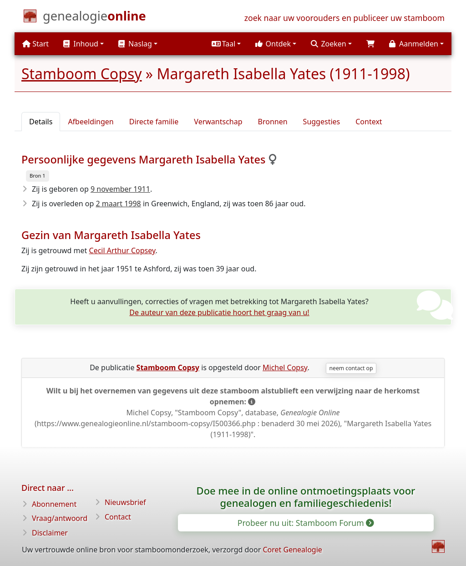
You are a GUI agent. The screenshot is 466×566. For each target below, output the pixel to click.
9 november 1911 (120, 189)
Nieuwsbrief (125, 502)
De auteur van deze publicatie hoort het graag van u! (219, 312)
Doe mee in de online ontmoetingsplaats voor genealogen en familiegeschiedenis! (306, 497)
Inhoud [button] (80, 44)
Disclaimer (50, 533)
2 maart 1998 (118, 204)
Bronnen (273, 122)
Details (40, 122)
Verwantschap (218, 122)
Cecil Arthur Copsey (122, 250)
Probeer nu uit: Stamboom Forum (305, 522)
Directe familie (154, 122)
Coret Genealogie (292, 550)
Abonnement (54, 504)
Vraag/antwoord (59, 518)
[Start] (94, 18)
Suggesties (321, 122)
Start (35, 44)
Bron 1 (38, 175)
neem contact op (351, 368)
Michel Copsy (285, 367)
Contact (118, 517)
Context (368, 122)
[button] (226, 44)
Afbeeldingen (90, 122)
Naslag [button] (135, 44)
